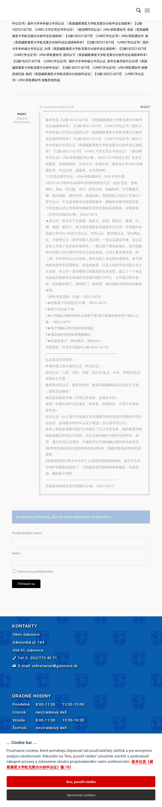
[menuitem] (136, 10)
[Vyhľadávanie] (136, 10)
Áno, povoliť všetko (81, 782)
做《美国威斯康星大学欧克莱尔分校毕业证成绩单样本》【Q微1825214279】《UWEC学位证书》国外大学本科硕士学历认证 (80, 42)
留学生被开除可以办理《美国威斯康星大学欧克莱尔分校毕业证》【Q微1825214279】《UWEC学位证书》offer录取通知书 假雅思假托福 (79, 67)
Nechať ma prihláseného (35, 571)
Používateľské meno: (27, 533)
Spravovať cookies (81, 795)
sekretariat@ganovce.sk (55, 665)
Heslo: (16, 553)
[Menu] (147, 10)
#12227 (145, 107)
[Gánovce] (67, 10)
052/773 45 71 (43, 657)
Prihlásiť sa (26, 584)
